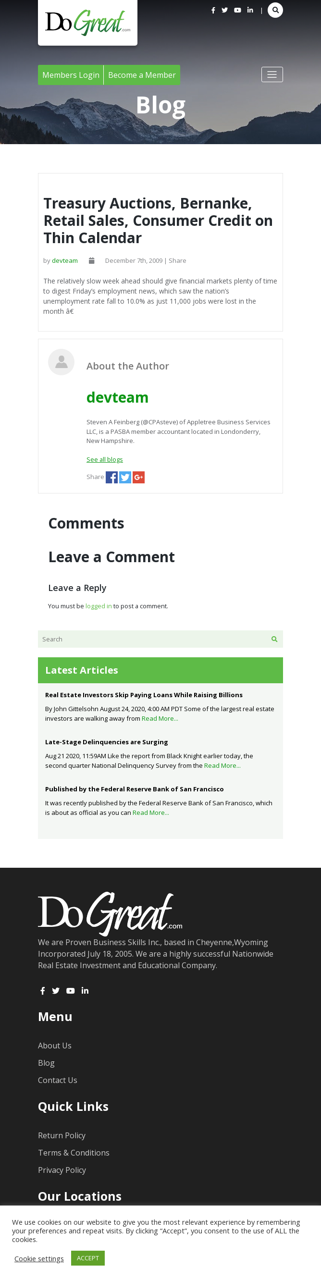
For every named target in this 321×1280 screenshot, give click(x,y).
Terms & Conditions (74, 1152)
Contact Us (57, 1080)
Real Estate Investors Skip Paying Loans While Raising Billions (144, 694)
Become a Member (142, 75)
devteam (65, 260)
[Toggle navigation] (272, 74)
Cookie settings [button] (39, 1258)
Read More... (160, 718)
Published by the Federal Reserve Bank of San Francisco (134, 789)
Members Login (70, 75)
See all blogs (104, 459)
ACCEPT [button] (88, 1258)
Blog (46, 1063)
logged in (99, 606)
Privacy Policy (62, 1170)
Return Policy (62, 1135)
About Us (55, 1045)
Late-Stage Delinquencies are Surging (106, 742)
